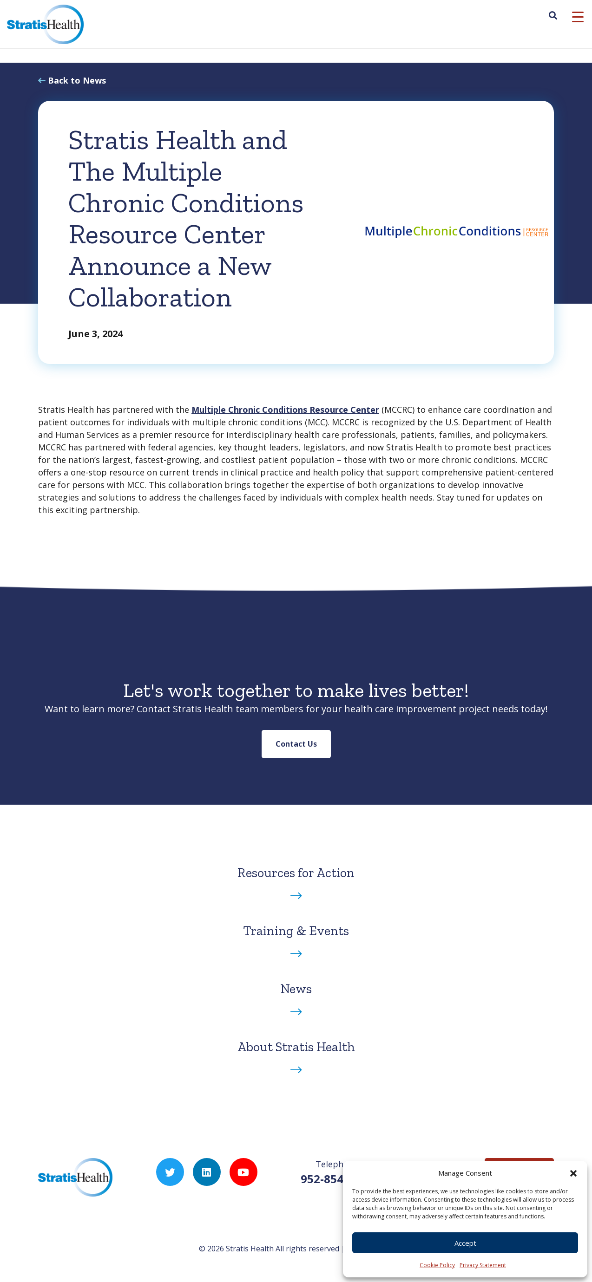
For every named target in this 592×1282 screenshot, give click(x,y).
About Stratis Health (296, 1046)
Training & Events (296, 930)
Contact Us (296, 744)
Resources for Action (296, 872)
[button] (573, 1173)
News (296, 988)
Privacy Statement (483, 1265)
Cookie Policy (437, 1265)
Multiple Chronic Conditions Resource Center (285, 409)
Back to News (77, 80)
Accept (465, 1243)
